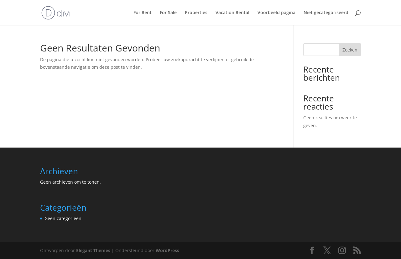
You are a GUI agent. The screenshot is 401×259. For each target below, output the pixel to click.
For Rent (142, 12)
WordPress (167, 250)
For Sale (168, 12)
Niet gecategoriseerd (326, 12)
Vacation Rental (232, 12)
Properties (196, 12)
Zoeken (349, 50)
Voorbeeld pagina (276, 12)
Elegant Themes (93, 250)
